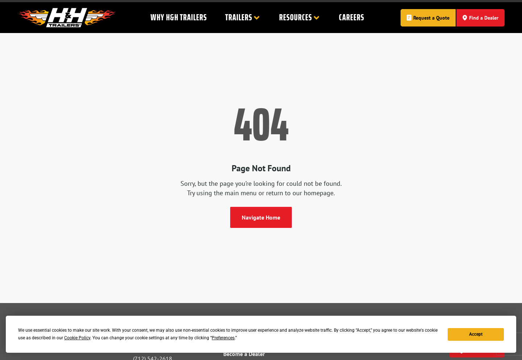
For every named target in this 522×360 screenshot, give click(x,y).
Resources (300, 18)
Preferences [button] (223, 337)
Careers (351, 17)
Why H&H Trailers (178, 17)
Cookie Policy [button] (77, 337)
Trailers (243, 18)
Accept (475, 334)
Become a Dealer (244, 353)
